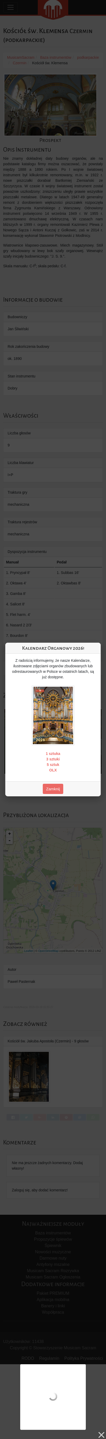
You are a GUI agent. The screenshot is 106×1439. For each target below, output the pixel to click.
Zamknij (53, 789)
